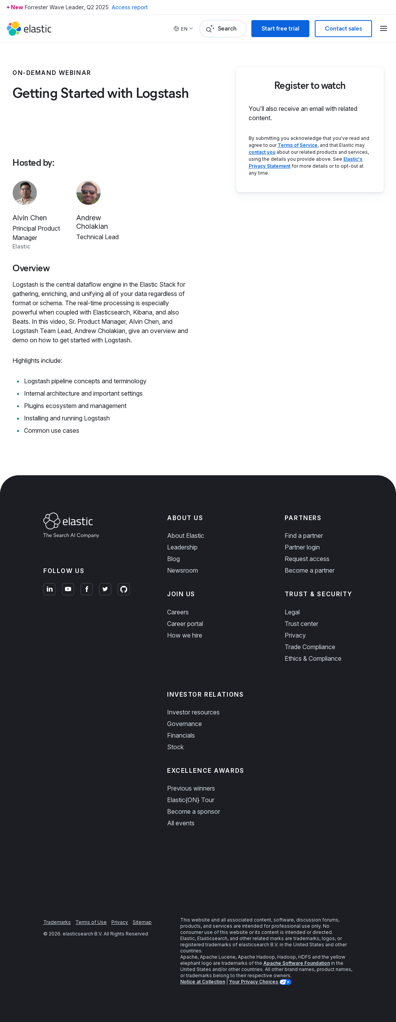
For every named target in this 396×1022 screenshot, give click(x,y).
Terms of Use (91, 922)
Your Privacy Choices (254, 982)
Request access (307, 559)
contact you (262, 152)
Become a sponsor (193, 811)
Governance (184, 724)
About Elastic (185, 535)
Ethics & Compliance (313, 658)
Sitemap (142, 922)
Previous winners (191, 788)
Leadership (182, 547)
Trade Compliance (310, 647)
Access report (130, 7)
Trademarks (57, 922)
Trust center (301, 623)
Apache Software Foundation (296, 963)
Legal (292, 612)
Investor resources (193, 712)
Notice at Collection (202, 982)
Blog (173, 559)
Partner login (302, 547)
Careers (178, 612)
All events (181, 823)
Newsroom (182, 570)
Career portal (185, 623)
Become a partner (310, 570)
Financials (181, 735)
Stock (175, 747)
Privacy (295, 635)
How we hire (184, 635)
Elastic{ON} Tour (190, 800)
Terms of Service (297, 145)
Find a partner (304, 535)
